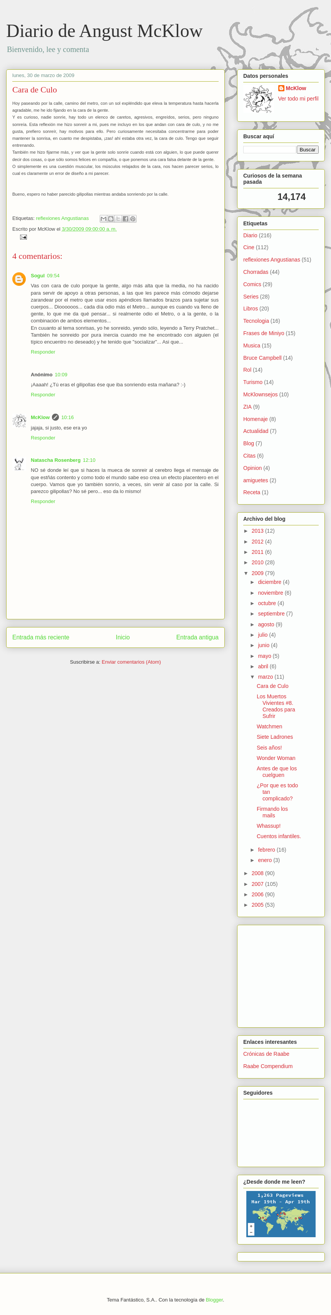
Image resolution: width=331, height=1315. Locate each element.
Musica (251, 345)
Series (251, 297)
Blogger (214, 1300)
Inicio (123, 637)
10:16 (67, 417)
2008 (258, 873)
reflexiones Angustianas (62, 218)
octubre (268, 603)
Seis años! (269, 748)
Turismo (252, 382)
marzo (266, 677)
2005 (258, 905)
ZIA (247, 407)
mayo (265, 656)
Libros (250, 308)
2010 (258, 562)
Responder (43, 352)
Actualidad (255, 431)
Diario (250, 235)
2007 (258, 884)
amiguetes (255, 480)
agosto (267, 624)
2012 (258, 541)
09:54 (53, 275)
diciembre (270, 582)
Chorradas (255, 272)
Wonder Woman (276, 758)
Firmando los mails (272, 812)
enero (265, 860)
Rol (247, 370)
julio (263, 635)
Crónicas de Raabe (266, 1054)
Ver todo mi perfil (298, 99)
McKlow (40, 417)
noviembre (271, 593)
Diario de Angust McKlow (104, 30)
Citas (249, 456)
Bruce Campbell (262, 358)
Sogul (38, 275)
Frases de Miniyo (263, 333)
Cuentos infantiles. (279, 836)
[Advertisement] (266, 974)
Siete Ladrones (275, 737)
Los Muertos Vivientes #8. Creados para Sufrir (276, 706)
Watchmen (269, 726)
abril (263, 666)
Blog (248, 443)
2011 (258, 552)
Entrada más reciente (40, 637)
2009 (258, 573)
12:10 (89, 460)
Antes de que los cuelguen (277, 771)
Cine (248, 247)
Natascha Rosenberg (55, 460)
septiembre (272, 614)
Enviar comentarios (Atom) (131, 662)
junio (264, 645)
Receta (251, 492)
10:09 (61, 374)
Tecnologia (256, 321)
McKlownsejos (260, 394)
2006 (258, 894)
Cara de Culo (34, 89)
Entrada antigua (197, 637)
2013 (258, 531)
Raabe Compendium (268, 1066)
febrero (267, 850)
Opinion (252, 468)
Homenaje (255, 419)
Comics (252, 284)
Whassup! (269, 826)
